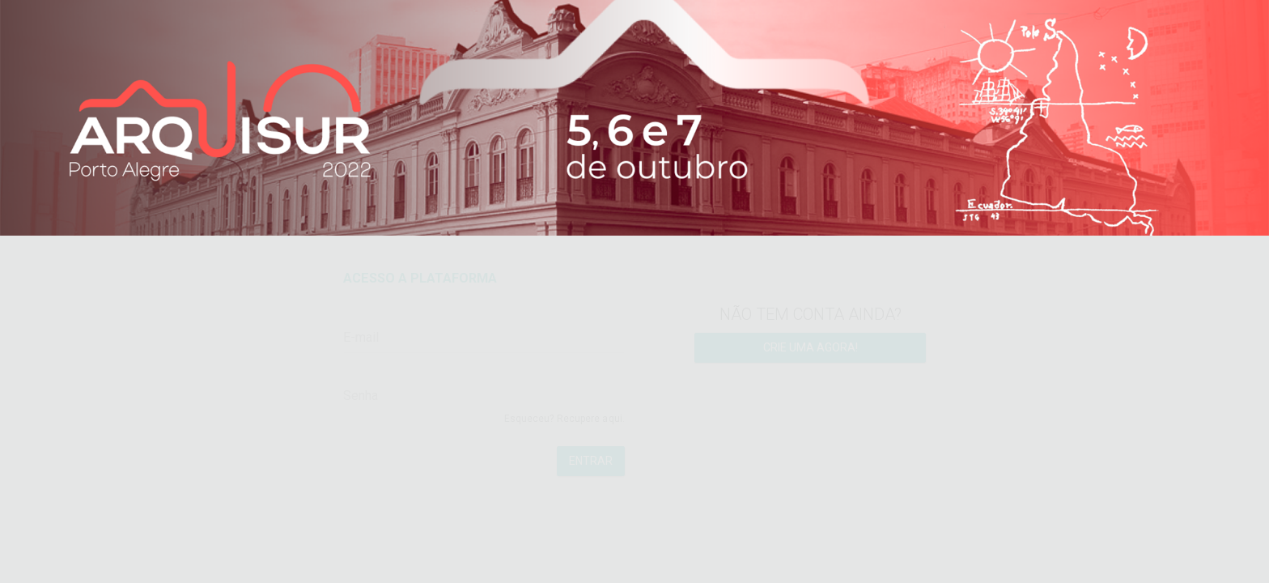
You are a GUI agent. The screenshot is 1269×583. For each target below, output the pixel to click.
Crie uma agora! (810, 362)
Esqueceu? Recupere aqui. (564, 434)
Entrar (591, 476)
